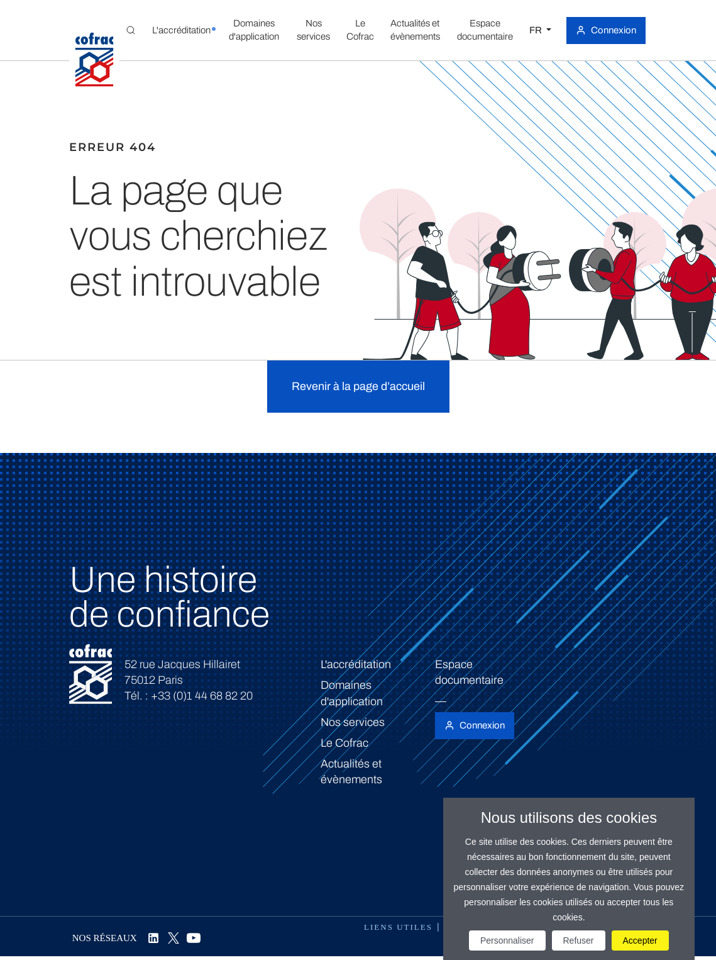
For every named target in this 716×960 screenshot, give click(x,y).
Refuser (578, 940)
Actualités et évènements (351, 771)
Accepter (640, 940)
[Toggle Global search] (131, 30)
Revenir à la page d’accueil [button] (358, 386)
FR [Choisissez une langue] (536, 30)
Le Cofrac (344, 743)
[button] (181, 30)
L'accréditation (356, 664)
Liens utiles (398, 927)
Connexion (613, 30)
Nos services (353, 722)
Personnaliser (507, 940)
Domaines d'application (352, 693)
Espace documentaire (469, 672)
